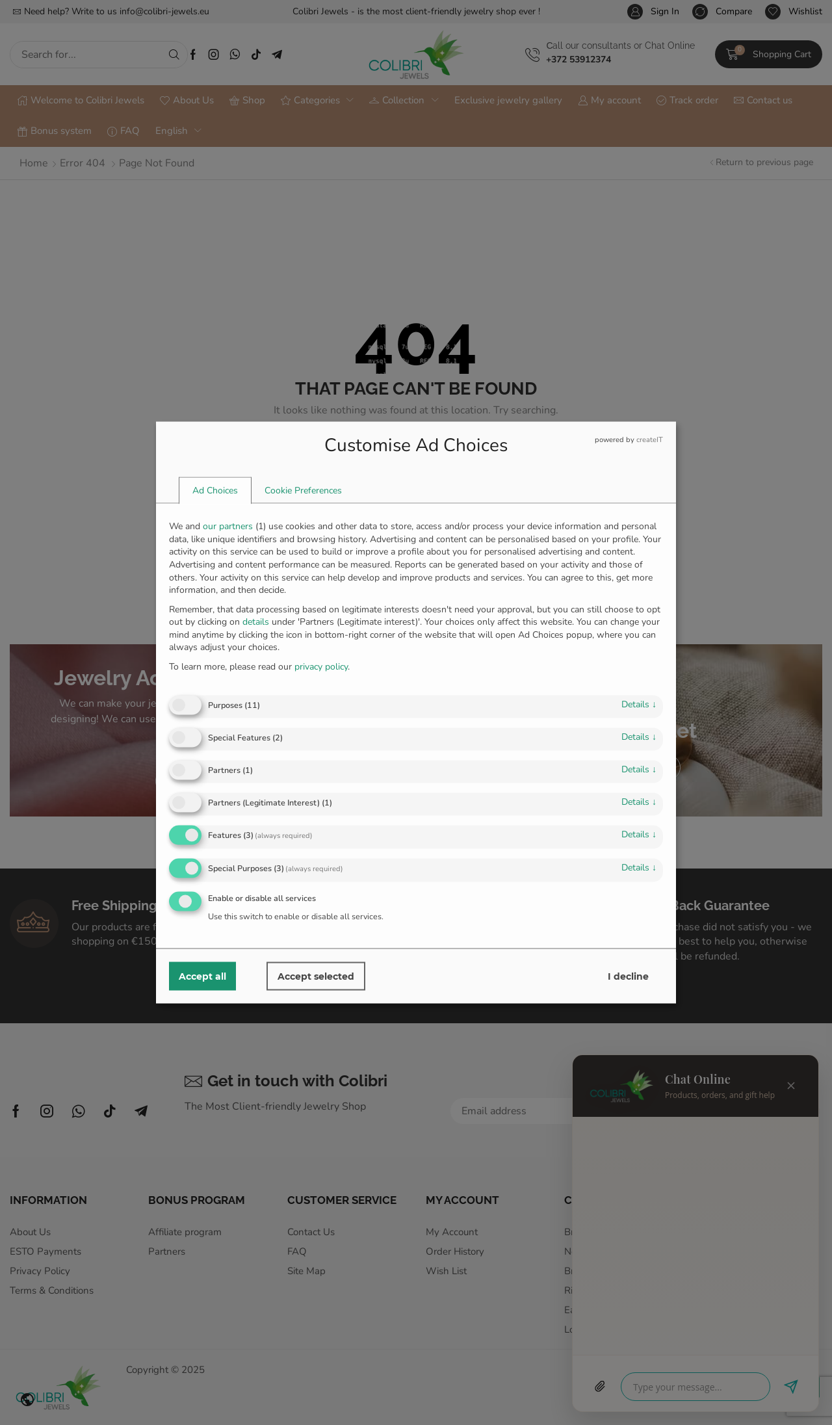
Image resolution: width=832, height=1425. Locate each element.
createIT (649, 440)
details (638, 704)
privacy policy (321, 666)
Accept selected (316, 976)
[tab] (215, 490)
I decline (628, 976)
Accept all (202, 976)
